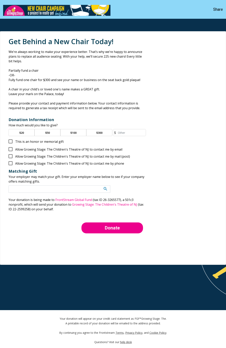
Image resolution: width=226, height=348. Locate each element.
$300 (99, 133)
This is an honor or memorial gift (39, 141)
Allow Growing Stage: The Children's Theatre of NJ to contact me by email (68, 149)
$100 (73, 133)
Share (218, 9)
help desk (126, 342)
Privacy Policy (133, 333)
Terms (120, 333)
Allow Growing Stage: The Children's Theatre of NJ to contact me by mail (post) (72, 156)
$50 (47, 133)
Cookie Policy (157, 333)
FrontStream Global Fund (73, 200)
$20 (21, 133)
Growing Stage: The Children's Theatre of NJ (104, 204)
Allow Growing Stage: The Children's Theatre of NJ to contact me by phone (69, 163)
